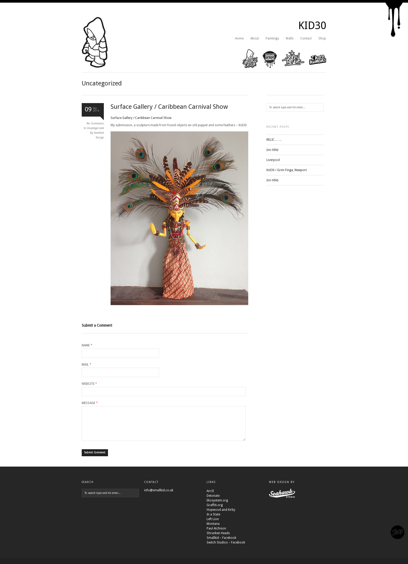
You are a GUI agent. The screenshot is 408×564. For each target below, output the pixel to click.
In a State (213, 520)
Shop (322, 38)
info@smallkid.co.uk (158, 496)
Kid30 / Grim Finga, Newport (286, 170)
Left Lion (213, 525)
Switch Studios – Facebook (226, 548)
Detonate (213, 502)
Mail (86, 364)
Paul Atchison (216, 534)
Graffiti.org (215, 511)
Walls (290, 38)
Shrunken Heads (218, 539)
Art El (210, 497)
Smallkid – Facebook (221, 544)
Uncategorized (95, 128)
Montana (213, 530)
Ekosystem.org (217, 506)
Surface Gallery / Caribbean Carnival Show (169, 106)
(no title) (272, 150)
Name (87, 345)
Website (89, 383)
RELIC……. (274, 140)
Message (90, 403)
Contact (306, 38)
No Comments (95, 123)
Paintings (272, 38)
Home (239, 38)
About (254, 38)
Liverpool (273, 160)
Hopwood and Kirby (221, 516)
